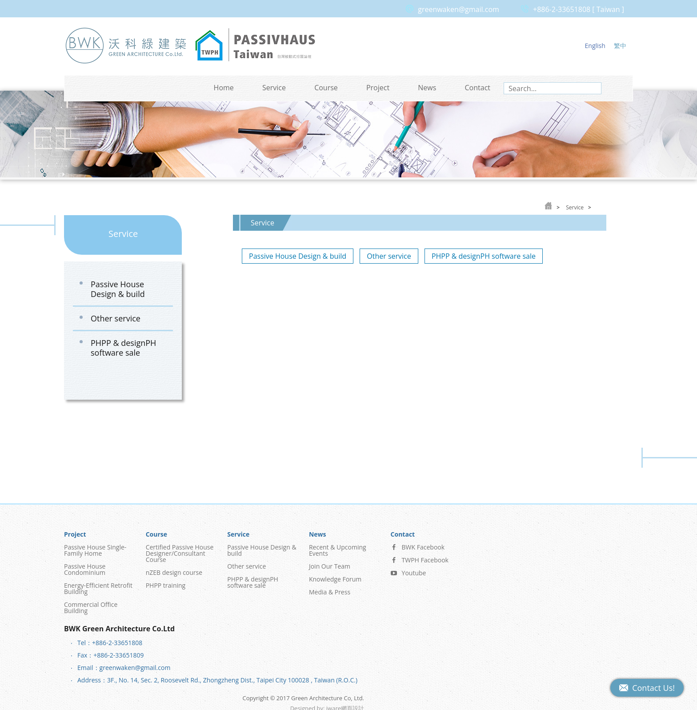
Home (224, 87)
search (593, 88)
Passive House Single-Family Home (95, 544)
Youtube (408, 567)
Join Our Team (329, 560)
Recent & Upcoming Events (337, 544)
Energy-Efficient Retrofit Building (98, 582)
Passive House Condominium (84, 563)
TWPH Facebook (420, 554)
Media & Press (329, 586)
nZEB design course (174, 566)
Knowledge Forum (335, 573)
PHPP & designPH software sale (123, 347)
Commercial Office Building (90, 601)
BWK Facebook (418, 541)
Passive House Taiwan (255, 45)
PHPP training (166, 579)
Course (326, 87)
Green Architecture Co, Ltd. (126, 45)
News (427, 87)
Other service (115, 318)
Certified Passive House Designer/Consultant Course (180, 547)
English (595, 45)
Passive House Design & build (118, 289)
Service (274, 87)
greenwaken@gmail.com (458, 9)
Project (377, 87)
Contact (477, 87)
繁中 (620, 45)
